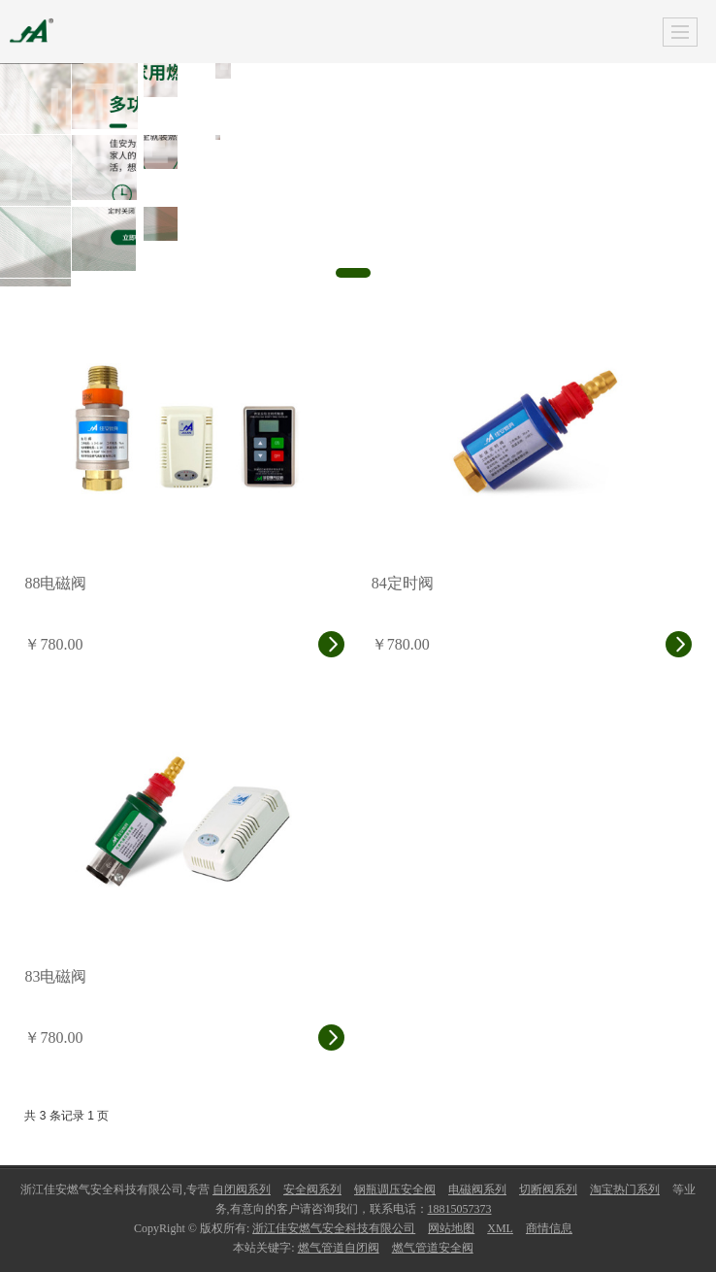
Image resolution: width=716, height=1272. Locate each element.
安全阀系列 (312, 1189)
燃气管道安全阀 (432, 1248)
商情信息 (549, 1228)
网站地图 (451, 1228)
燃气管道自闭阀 (338, 1248)
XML (500, 1228)
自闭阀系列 (241, 1189)
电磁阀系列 (477, 1189)
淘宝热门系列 (625, 1189)
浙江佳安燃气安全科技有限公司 (333, 1228)
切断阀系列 (548, 1189)
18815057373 (460, 1209)
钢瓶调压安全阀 (395, 1189)
